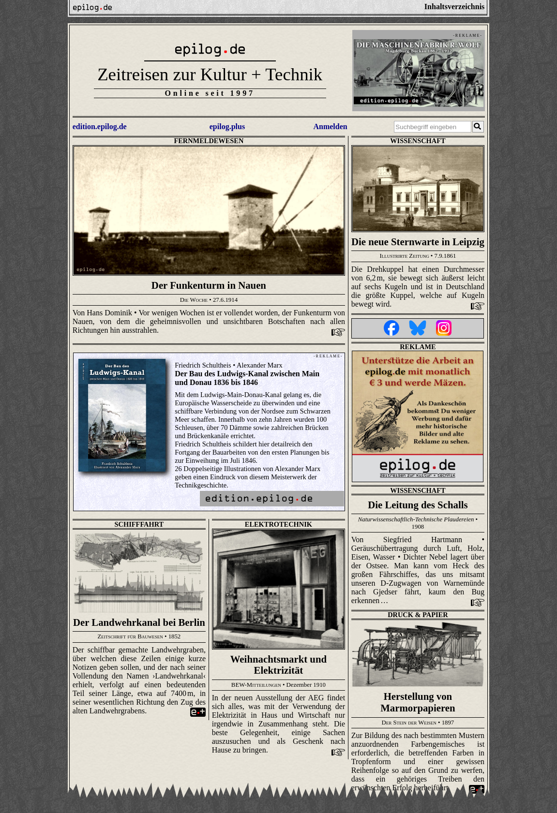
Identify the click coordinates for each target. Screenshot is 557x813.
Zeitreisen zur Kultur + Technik (209, 74)
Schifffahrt (139, 524)
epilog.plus (227, 126)
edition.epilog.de (100, 126)
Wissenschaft (417, 141)
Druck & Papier (418, 615)
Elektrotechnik (278, 524)
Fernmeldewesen (208, 141)
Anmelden (330, 126)
